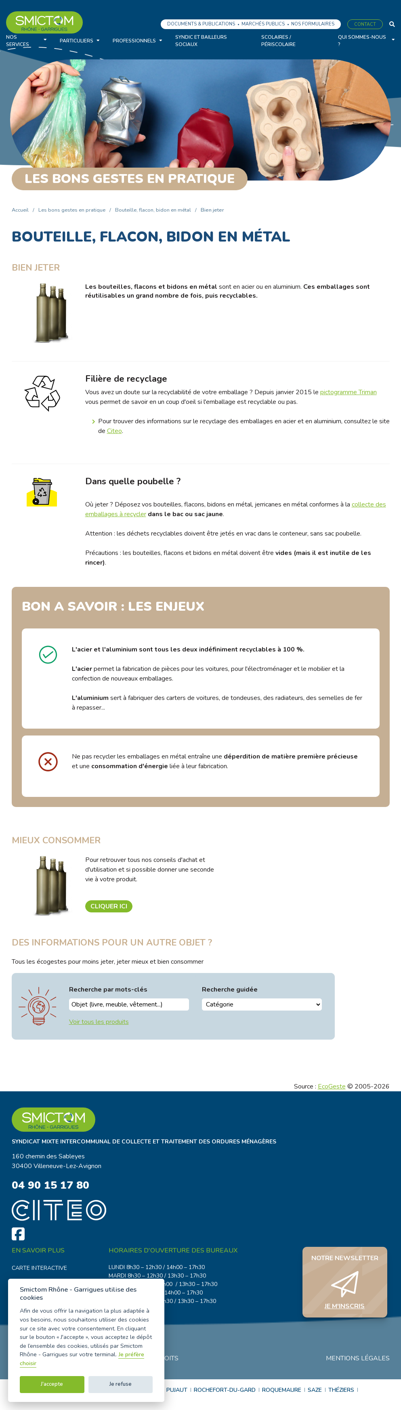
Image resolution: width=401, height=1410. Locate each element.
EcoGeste (332, 1086)
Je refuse (120, 1384)
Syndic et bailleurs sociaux (201, 41)
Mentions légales (358, 1359)
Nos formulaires (312, 24)
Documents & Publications (201, 24)
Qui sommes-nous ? (362, 41)
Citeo (114, 431)
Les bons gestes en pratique (71, 210)
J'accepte (52, 1384)
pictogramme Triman (348, 392)
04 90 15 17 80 (52, 1186)
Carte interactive (39, 1269)
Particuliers (76, 41)
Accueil (20, 210)
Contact (365, 24)
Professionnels (134, 41)
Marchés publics (263, 24)
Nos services (17, 41)
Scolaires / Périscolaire (278, 41)
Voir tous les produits (99, 1021)
